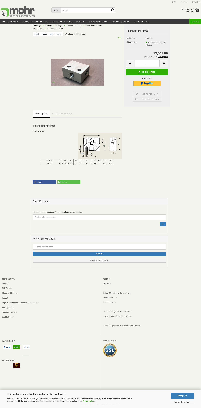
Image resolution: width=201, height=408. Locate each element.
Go (163, 224)
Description (41, 113)
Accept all (182, 396)
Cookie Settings (8, 317)
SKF (120, 38)
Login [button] (184, 2)
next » (52, 34)
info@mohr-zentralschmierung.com (124, 325)
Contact (5, 283)
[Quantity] (147, 63)
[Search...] (56, 10)
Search (99, 254)
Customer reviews (62, 113)
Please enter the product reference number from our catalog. (57, 212)
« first (36, 34)
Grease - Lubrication (62, 22)
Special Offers (141, 22)
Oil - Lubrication (10, 22)
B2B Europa (7, 288)
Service (195, 22)
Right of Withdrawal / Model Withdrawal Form (20, 303)
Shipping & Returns (10, 293)
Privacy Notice (88, 401)
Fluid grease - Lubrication (35, 22)
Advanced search (99, 260)
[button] (174, 2)
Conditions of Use (9, 312)
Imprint (5, 298)
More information (182, 402)
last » (59, 34)
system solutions (120, 22)
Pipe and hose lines (98, 22)
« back (44, 34)
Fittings (80, 22)
